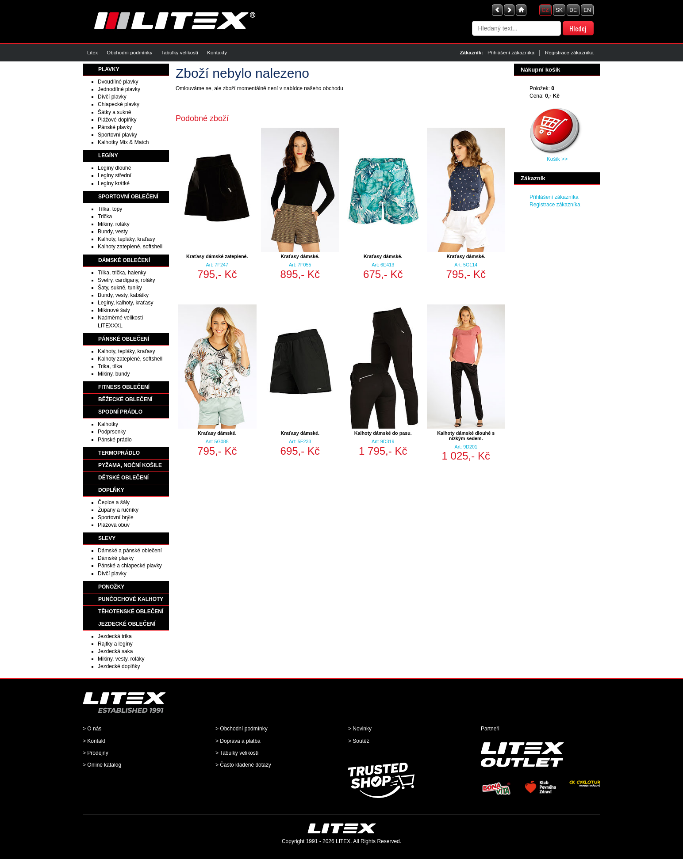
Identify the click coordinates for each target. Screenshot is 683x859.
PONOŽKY (111, 587)
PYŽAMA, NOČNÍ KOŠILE (130, 465)
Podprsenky (112, 432)
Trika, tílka (110, 366)
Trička (105, 216)
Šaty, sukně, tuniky (120, 288)
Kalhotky (108, 424)
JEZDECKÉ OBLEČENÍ (126, 624)
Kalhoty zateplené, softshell (130, 246)
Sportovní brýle (116, 517)
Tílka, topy (110, 209)
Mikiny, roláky (114, 224)
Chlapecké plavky (118, 104)
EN (587, 10)
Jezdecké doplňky (119, 666)
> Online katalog (102, 765)
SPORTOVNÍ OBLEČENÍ (128, 197)
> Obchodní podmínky (241, 729)
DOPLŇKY (111, 490)
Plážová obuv (114, 525)
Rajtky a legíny (115, 644)
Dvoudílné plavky (118, 82)
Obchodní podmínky (129, 52)
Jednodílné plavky (119, 89)
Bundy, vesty (113, 231)
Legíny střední (114, 175)
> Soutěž (358, 741)
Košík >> (557, 159)
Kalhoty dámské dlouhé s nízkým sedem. (466, 435)
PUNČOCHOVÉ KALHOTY (130, 599)
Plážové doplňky (117, 120)
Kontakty (217, 52)
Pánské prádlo (115, 440)
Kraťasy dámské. (300, 256)
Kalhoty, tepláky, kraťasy (126, 239)
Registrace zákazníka (569, 52)
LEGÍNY (108, 155)
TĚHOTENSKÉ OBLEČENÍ (130, 611)
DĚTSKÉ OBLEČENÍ (123, 478)
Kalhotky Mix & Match (123, 142)
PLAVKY (108, 69)
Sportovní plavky (117, 135)
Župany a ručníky (118, 510)
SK (559, 10)
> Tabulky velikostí (237, 753)
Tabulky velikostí (179, 52)
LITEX (343, 841)
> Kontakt (94, 741)
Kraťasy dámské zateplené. (217, 256)
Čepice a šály (114, 502)
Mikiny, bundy (114, 374)
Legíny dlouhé (114, 168)
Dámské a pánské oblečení (130, 550)
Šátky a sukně (114, 112)
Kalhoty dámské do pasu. (383, 433)
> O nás (92, 729)
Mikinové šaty (114, 310)
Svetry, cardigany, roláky (126, 280)
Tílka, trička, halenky (122, 273)
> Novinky (360, 729)
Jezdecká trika (115, 636)
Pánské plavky (115, 127)
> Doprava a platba (238, 741)
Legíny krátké (114, 183)
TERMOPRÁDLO (119, 453)
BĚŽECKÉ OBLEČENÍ (125, 399)
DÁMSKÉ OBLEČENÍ (124, 260)
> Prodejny (95, 753)
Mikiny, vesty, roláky (121, 659)
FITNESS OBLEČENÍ (124, 387)
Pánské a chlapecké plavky (130, 566)
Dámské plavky (116, 558)
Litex (92, 52)
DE (573, 10)
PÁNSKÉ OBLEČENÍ (123, 339)
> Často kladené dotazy (243, 765)
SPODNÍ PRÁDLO (120, 412)
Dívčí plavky (112, 97)
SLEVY (106, 538)
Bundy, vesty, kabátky (123, 295)
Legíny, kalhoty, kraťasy (125, 303)
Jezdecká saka (115, 651)
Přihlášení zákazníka (510, 52)
